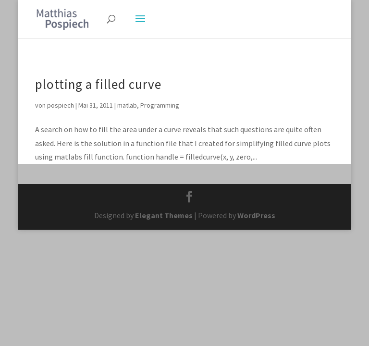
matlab (127, 105)
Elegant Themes (164, 215)
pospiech (60, 105)
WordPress (256, 215)
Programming (159, 105)
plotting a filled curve (98, 84)
